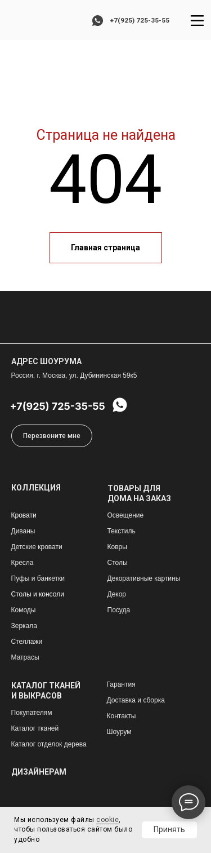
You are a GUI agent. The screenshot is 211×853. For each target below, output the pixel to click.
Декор (117, 594)
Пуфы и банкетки (38, 578)
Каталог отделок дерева (49, 744)
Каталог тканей (35, 728)
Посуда (119, 610)
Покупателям (31, 713)
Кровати (24, 515)
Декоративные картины (144, 578)
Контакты (121, 716)
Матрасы (25, 657)
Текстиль (121, 531)
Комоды (23, 610)
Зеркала (24, 626)
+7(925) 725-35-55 (139, 20)
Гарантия (121, 684)
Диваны (23, 531)
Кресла (22, 563)
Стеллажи (27, 642)
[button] (51, 436)
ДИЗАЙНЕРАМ (38, 771)
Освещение (125, 515)
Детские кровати (36, 547)
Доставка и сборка (136, 700)
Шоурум (119, 732)
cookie (107, 820)
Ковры (117, 547)
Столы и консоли (37, 594)
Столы (117, 563)
